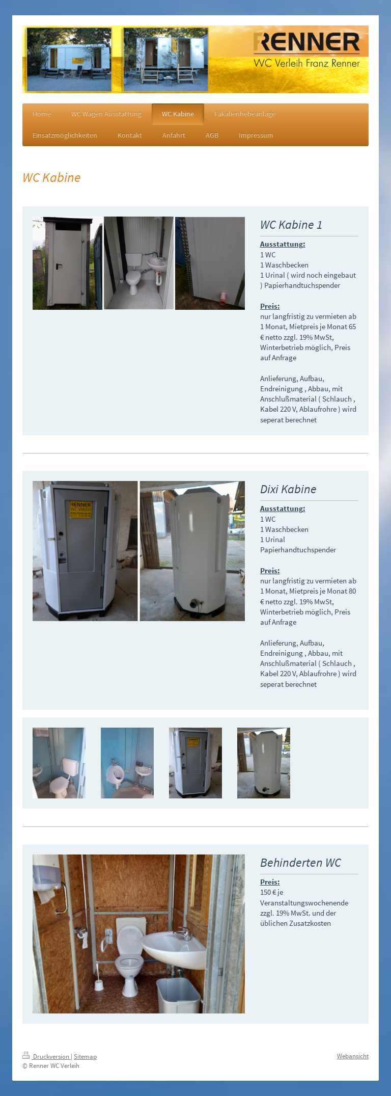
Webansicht (353, 1056)
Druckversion (46, 1056)
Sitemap (85, 1056)
